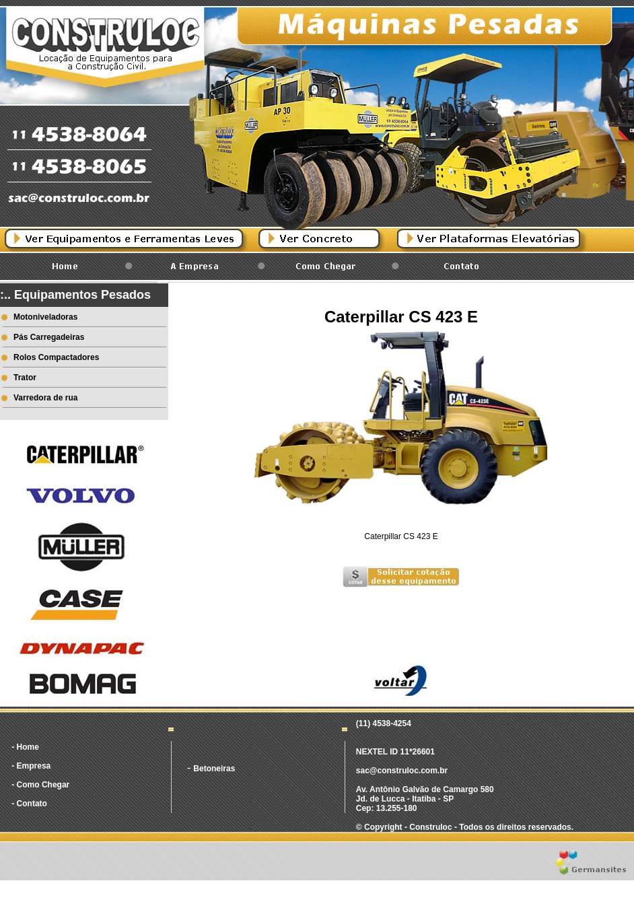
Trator (24, 377)
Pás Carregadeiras (48, 337)
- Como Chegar (40, 784)
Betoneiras (214, 768)
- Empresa (30, 766)
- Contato (29, 803)
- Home (25, 747)
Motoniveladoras (45, 317)
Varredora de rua (45, 397)
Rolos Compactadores (56, 357)
